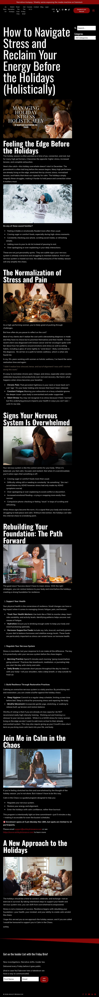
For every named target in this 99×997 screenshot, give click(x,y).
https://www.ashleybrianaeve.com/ (18, 832)
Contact (36, 7)
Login (47, 7)
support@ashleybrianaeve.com (28, 829)
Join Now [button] (44, 979)
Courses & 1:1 (29, 8)
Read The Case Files (18, 10)
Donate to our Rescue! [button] (81, 10)
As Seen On (4, 9)
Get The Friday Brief (23, 10)
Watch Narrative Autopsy (11, 9)
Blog (41, 7)
